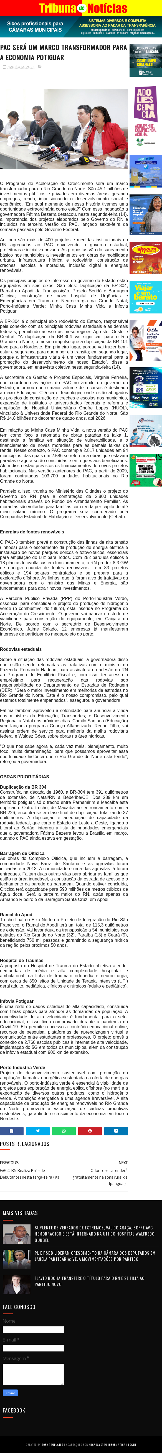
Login (132, 1444)
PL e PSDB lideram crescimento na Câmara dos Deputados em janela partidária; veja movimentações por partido (95, 1256)
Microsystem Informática (107, 1444)
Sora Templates (52, 1444)
